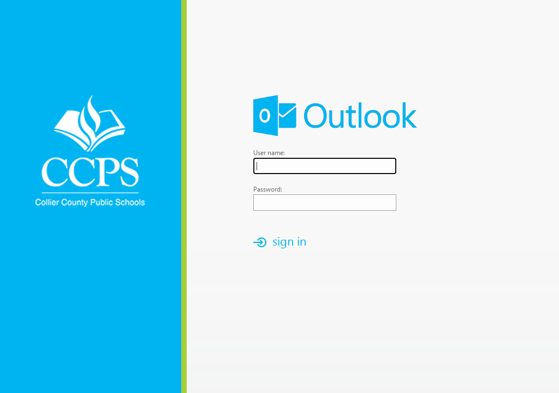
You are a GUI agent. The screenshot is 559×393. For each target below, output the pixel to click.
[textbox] (324, 166)
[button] (283, 242)
